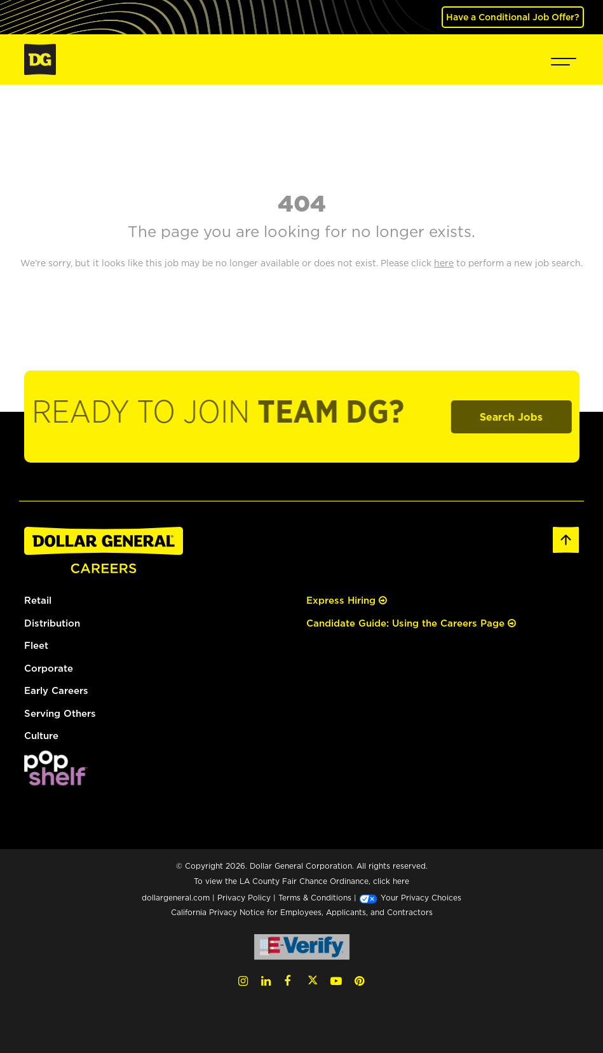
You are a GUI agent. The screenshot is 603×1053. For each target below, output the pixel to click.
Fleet (36, 645)
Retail (37, 600)
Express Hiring (346, 600)
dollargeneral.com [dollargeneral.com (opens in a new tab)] (176, 897)
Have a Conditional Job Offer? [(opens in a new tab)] (512, 17)
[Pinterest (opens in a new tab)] (359, 981)
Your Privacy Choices (410, 897)
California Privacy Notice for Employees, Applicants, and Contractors (302, 912)
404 (302, 202)
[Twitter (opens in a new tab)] (313, 981)
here (401, 881)
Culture (41, 735)
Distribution (52, 623)
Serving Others (60, 713)
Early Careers (56, 690)
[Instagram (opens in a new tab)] (243, 981)
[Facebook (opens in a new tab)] (287, 981)
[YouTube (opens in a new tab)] (336, 981)
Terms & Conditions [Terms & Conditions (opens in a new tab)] (314, 897)
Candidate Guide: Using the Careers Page (411, 623)
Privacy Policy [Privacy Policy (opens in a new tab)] (244, 897)
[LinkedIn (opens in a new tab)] (266, 981)
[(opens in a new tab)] (56, 766)
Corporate (48, 668)
